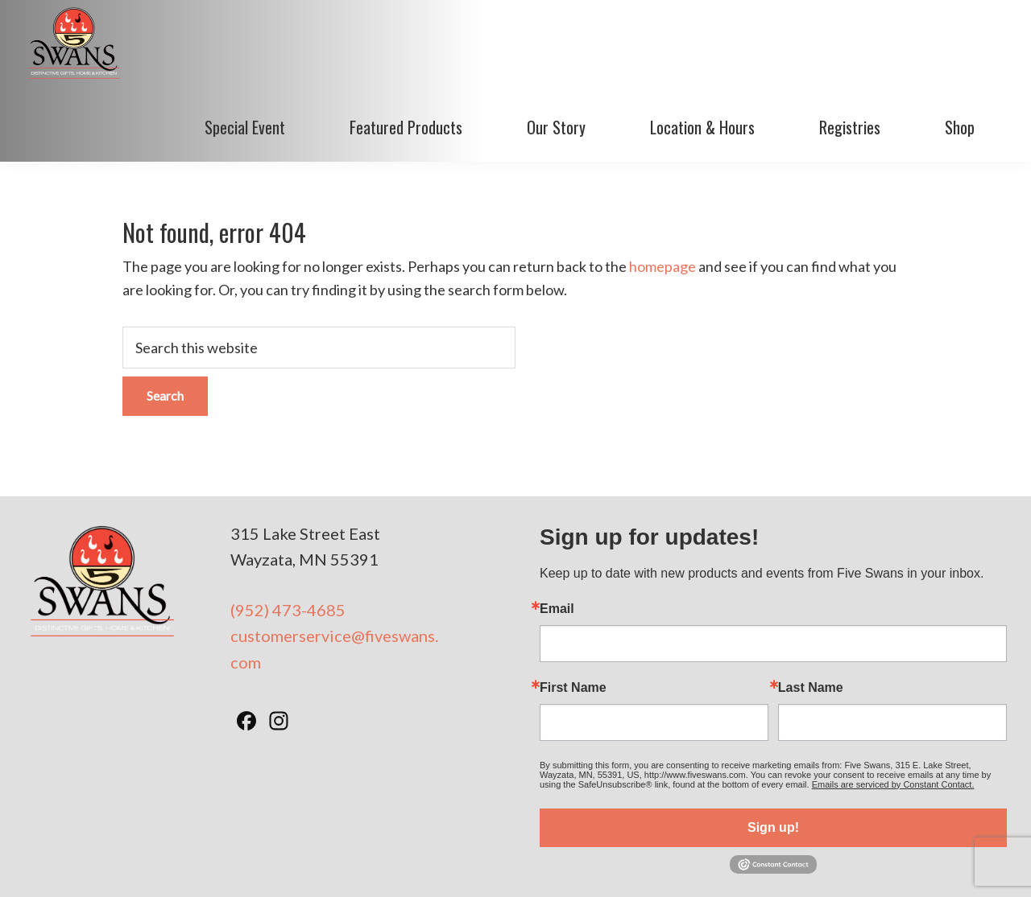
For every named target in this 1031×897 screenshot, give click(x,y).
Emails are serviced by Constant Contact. (893, 717)
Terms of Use (478, 864)
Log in (839, 864)
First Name (573, 620)
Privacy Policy (560, 864)
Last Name (810, 620)
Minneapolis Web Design (675, 864)
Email (557, 541)
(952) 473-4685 (288, 542)
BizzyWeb (787, 864)
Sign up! (773, 760)
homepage (662, 199)
